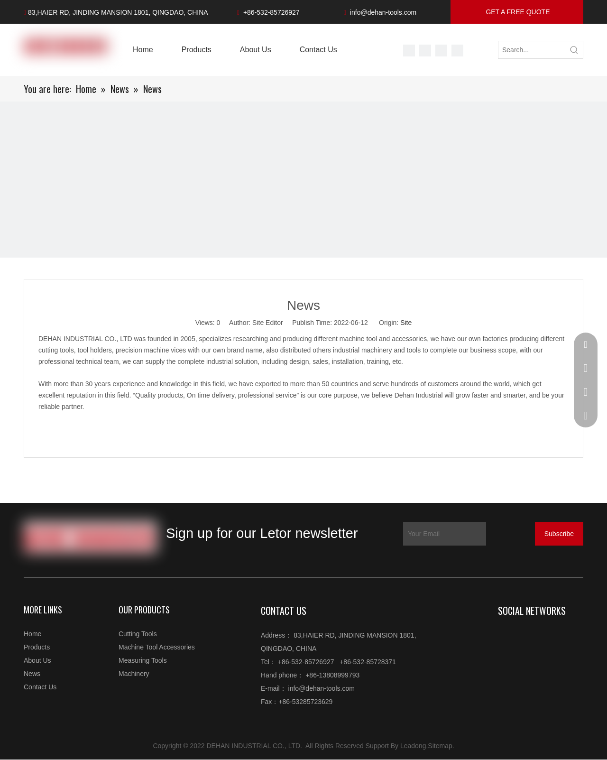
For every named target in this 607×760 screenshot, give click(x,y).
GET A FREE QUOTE (517, 12)
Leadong (413, 746)
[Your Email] (444, 534)
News (32, 673)
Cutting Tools (138, 634)
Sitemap (440, 746)
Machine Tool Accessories (157, 647)
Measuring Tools (143, 660)
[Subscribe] (559, 534)
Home (32, 634)
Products (37, 647)
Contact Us (40, 687)
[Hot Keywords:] (574, 49)
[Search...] (532, 49)
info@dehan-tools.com (383, 12)
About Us (37, 660)
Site (406, 322)
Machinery (134, 673)
